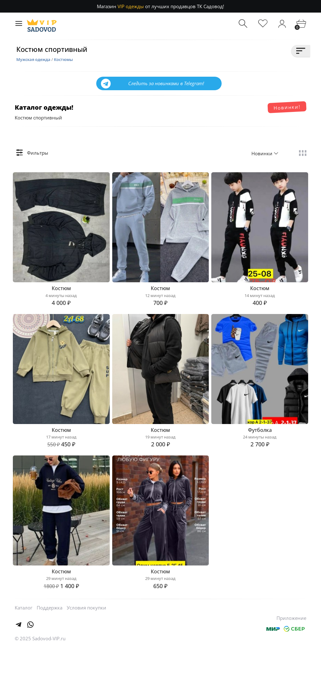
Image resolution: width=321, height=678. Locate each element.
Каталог (23, 637)
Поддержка (49, 637)
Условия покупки (86, 637)
